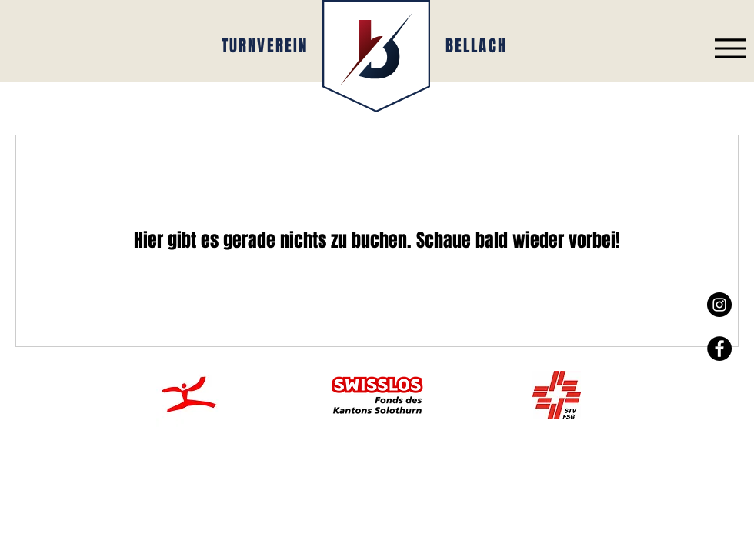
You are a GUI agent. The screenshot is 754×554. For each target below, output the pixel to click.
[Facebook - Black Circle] (719, 348)
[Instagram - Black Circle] (719, 304)
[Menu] (729, 48)
